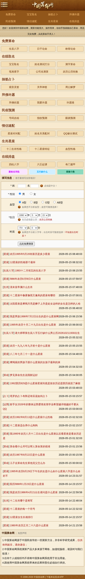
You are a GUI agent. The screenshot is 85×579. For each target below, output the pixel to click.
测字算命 (70, 64)
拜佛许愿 (74, 14)
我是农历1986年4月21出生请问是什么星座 (34, 492)
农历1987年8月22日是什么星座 (27, 454)
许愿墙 (70, 102)
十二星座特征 (42, 148)
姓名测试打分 (42, 64)
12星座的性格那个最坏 (22, 262)
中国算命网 (42, 4)
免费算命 (11, 14)
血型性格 (70, 148)
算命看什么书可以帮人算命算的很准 (30, 446)
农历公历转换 (70, 71)
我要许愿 (42, 102)
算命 (6, 375)
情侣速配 (32, 21)
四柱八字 (14, 164)
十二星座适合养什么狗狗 (24, 425)
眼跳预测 (70, 118)
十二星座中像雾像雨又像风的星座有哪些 (32, 295)
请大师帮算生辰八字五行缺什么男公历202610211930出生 (47, 332)
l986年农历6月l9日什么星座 (25, 278)
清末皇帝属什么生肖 (21, 287)
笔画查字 (14, 71)
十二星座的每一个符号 (22, 508)
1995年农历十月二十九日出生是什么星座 (33, 324)
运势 (6, 404)
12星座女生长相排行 (21, 517)
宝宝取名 (32, 14)
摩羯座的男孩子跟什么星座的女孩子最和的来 (35, 362)
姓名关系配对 (42, 133)
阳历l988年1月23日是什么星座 (27, 484)
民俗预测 (11, 21)
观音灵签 (14, 87)
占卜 (6, 396)
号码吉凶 (14, 118)
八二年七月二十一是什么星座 (26, 354)
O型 (47, 202)
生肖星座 (53, 21)
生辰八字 (14, 48)
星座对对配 (14, 133)
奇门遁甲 (70, 164)
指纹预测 (42, 118)
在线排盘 (74, 21)
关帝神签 (42, 87)
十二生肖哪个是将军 (21, 500)
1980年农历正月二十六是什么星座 (29, 525)
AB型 (59, 202)
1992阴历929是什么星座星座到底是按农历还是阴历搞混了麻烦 (45, 383)
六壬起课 (42, 164)
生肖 (6, 287)
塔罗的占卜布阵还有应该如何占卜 (29, 396)
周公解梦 (70, 87)
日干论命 (42, 48)
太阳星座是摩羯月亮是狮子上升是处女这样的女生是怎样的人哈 (45, 303)
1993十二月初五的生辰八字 (30, 270)
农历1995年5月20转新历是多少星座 (30, 254)
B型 (36, 202)
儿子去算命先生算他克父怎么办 (27, 463)
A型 (24, 202)
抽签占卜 (53, 14)
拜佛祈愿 (14, 102)
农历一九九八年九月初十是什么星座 (30, 345)
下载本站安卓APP (55, 577)
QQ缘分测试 (70, 133)
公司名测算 (42, 71)
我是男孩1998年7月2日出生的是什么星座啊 (34, 316)
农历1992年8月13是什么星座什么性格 (31, 417)
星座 (6, 254)
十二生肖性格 (14, 148)
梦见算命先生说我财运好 (24, 375)
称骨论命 (70, 48)
